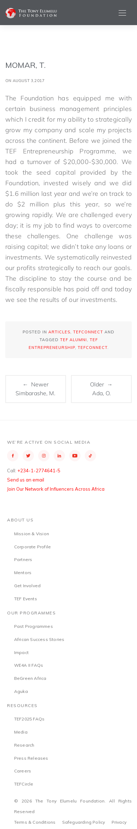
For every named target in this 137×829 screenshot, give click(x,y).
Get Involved (27, 585)
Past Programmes (33, 626)
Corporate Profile (32, 546)
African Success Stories (39, 639)
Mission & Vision (31, 533)
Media (21, 732)
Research (24, 745)
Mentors (22, 572)
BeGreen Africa (30, 678)
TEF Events (25, 598)
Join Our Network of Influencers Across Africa (56, 489)
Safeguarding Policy (83, 822)
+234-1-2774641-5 (38, 470)
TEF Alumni (73, 339)
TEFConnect (88, 331)
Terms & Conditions (35, 822)
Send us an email (25, 480)
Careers (22, 770)
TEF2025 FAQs (29, 719)
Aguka (21, 691)
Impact (21, 652)
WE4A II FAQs (28, 665)
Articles (59, 331)
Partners (23, 559)
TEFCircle (24, 784)
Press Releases (31, 758)
